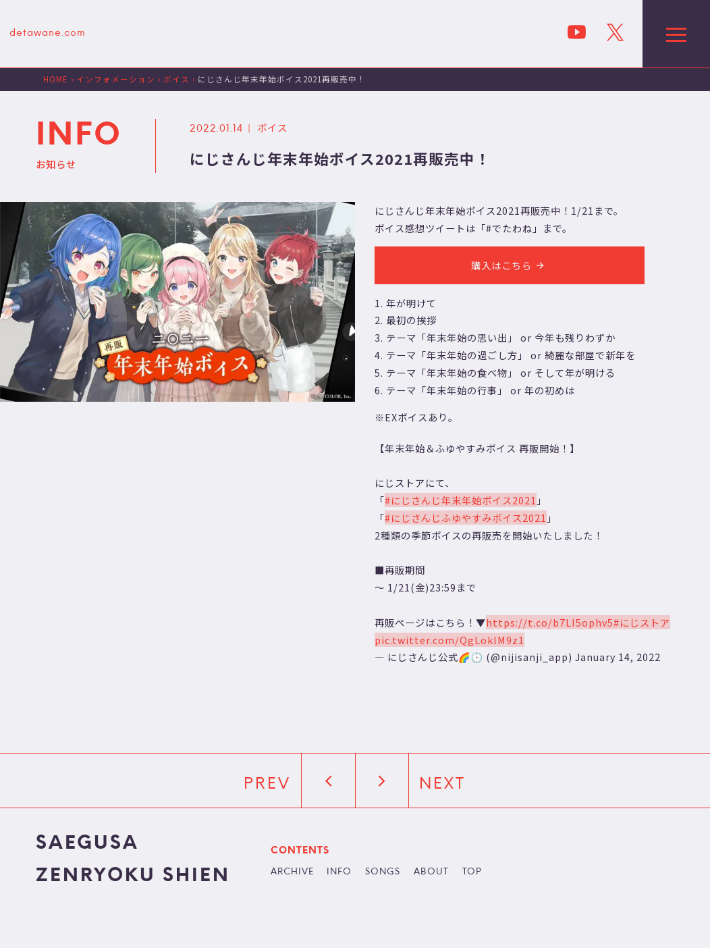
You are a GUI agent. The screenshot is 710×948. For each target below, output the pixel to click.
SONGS (382, 872)
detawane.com (47, 33)
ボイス (272, 127)
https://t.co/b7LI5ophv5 (549, 622)
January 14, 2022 (618, 657)
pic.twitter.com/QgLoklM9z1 (449, 640)
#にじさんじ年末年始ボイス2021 (461, 500)
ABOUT (431, 872)
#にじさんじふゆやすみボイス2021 (466, 517)
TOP (472, 872)
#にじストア (641, 622)
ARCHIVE (292, 872)
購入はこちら (509, 265)
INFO (339, 872)
